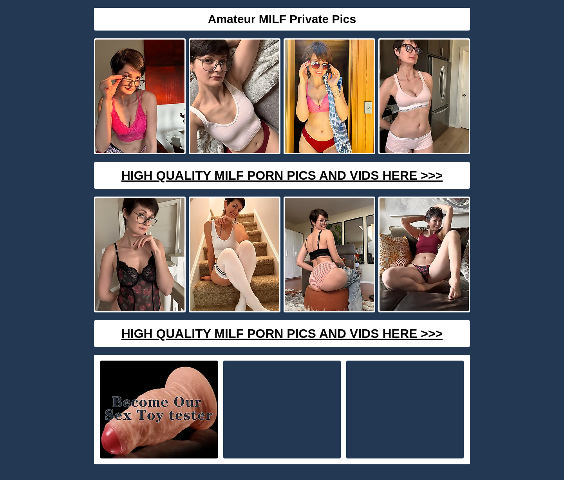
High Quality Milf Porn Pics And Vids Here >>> (282, 175)
